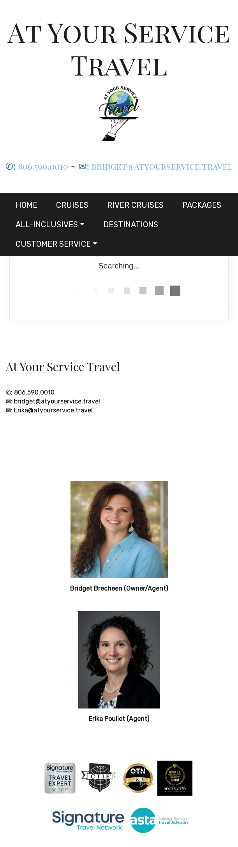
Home (26, 205)
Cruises (72, 205)
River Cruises (135, 205)
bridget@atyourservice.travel (162, 166)
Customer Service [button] (53, 244)
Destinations (130, 224)
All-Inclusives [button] (47, 224)
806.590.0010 (43, 166)
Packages (201, 205)
